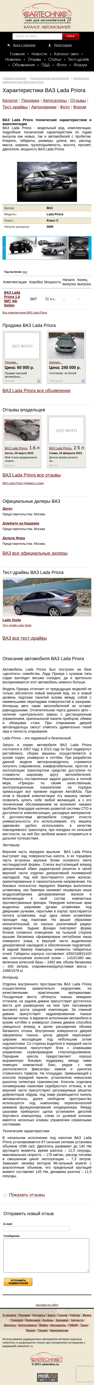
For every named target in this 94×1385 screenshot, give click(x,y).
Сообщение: (12, 1235)
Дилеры (47, 1320)
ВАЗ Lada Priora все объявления (36, 390)
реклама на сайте (47, 1304)
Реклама (24, 1315)
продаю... (55, 362)
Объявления (23, 65)
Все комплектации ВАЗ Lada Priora (25, 312)
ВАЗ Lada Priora (16, 448)
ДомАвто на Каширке (21, 523)
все (25, 271)
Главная (17, 54)
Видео (87, 1315)
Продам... (11, 362)
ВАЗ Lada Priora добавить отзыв (23, 483)
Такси (84, 1325)
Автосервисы (27, 1325)
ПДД (46, 65)
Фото (62, 65)
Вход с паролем (24, 45)
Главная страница (14, 78)
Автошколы (58, 1325)
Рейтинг (75, 1315)
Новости (39, 54)
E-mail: (8, 1223)
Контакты (38, 1315)
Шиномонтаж (59, 1330)
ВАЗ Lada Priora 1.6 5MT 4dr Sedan (12, 298)
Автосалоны (55, 100)
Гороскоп (17, 1320)
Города (62, 1315)
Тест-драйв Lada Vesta (17, 625)
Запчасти (77, 1320)
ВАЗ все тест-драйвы (25, 638)
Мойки (43, 1325)
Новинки (13, 59)
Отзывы (34, 59)
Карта (51, 1315)
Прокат (30, 1330)
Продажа (30, 100)
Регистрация (63, 45)
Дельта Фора (14, 538)
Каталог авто (66, 54)
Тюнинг (43, 1330)
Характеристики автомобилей (50, 78)
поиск (70, 36)
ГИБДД (73, 1325)
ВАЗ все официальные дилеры (35, 553)
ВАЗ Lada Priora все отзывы (32, 475)
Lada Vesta (12, 620)
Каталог (10, 100)
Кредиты (10, 1325)
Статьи (54, 59)
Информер (33, 1320)
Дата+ (8, 509)
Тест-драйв (78, 59)
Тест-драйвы (15, 107)
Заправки (62, 1320)
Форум (80, 65)
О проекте (9, 1315)
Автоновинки (43, 107)
